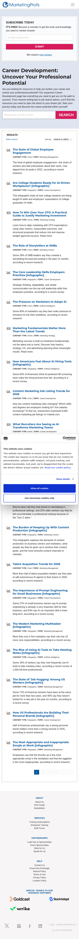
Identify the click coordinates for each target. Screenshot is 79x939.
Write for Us (39, 848)
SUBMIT (39, 46)
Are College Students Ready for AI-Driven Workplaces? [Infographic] (41, 184)
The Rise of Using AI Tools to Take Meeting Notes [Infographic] (42, 651)
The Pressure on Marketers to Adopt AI (39, 301)
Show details (63, 479)
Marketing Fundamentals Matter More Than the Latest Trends (39, 330)
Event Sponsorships (39, 845)
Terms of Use (39, 874)
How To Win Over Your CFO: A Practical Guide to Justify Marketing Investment (40, 214)
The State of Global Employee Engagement (33, 151)
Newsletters (39, 808)
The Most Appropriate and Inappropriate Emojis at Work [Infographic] (41, 744)
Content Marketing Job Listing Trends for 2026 (41, 392)
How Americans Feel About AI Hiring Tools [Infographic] (42, 363)
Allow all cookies (39, 488)
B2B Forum (39, 828)
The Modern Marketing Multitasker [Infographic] (37, 625)
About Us (39, 802)
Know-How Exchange (39, 868)
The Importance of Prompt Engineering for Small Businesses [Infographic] (40, 592)
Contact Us (39, 865)
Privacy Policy (39, 877)
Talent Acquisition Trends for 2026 (36, 564)
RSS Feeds (39, 805)
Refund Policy (39, 871)
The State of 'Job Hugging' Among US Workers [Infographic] (39, 681)
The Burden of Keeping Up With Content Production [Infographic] (41, 529)
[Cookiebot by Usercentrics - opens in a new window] (63, 438)
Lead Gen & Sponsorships (39, 842)
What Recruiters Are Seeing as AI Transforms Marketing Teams (36, 426)
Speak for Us (39, 851)
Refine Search (12, 139)
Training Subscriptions (39, 822)
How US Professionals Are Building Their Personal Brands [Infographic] (41, 714)
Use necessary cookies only (39, 498)
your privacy (45, 54)
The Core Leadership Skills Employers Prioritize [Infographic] (39, 274)
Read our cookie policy (58, 467)
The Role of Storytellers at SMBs (35, 245)
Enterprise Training (39, 825)
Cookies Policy (39, 880)
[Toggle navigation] (73, 5)
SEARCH (66, 115)
